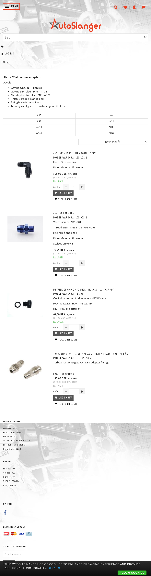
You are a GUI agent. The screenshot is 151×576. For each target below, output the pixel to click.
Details (54, 568)
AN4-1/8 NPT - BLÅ (63, 213)
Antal (57, 186)
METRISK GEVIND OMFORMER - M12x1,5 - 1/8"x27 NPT (83, 289)
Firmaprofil (10, 436)
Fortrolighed (10, 428)
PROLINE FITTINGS (70, 309)
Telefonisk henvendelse (16, 440)
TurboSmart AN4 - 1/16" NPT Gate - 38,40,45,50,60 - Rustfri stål (90, 353)
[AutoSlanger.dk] (76, 24)
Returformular (12, 448)
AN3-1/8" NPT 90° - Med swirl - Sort (74, 153)
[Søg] (145, 37)
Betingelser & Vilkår (14, 444)
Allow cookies (132, 572)
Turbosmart (67, 373)
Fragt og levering (13, 432)
